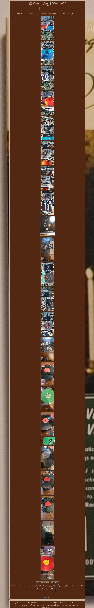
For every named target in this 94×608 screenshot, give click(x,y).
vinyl (28, 602)
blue (73, 603)
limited (42, 605)
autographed (22, 603)
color (12, 603)
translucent (38, 603)
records (33, 603)
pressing (76, 603)
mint (58, 605)
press (16, 605)
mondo (81, 605)
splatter (48, 605)
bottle (65, 603)
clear (34, 605)
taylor (13, 605)
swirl (70, 605)
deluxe (69, 603)
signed (61, 603)
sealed (53, 605)
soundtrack (28, 605)
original (50, 607)
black (64, 605)
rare (37, 605)
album (73, 605)
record (20, 605)
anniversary (81, 603)
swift (60, 605)
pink (44, 603)
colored (44, 607)
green (17, 602)
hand (66, 605)
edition (55, 603)
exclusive (48, 603)
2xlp (78, 605)
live (41, 603)
